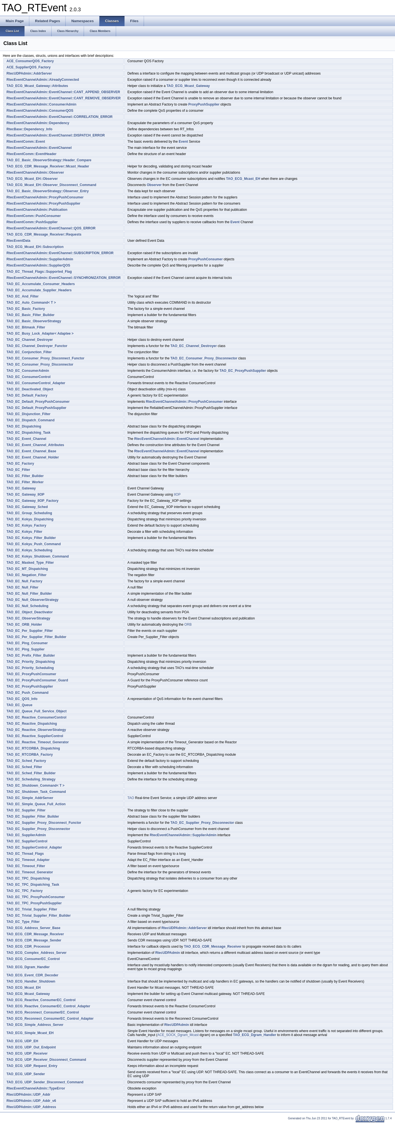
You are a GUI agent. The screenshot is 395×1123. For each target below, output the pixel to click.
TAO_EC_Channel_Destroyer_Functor (36, 346)
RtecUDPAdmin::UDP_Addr (28, 1095)
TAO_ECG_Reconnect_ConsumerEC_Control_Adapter (50, 1019)
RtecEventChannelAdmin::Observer (35, 173)
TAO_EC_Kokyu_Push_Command (33, 544)
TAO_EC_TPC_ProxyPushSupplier (34, 903)
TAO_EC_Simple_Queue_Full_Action (36, 804)
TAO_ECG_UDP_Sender (25, 1074)
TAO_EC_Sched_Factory (26, 761)
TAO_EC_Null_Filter (22, 587)
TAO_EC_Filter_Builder (25, 476)
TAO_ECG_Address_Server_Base (33, 928)
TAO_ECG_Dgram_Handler (28, 967)
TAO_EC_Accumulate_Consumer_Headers (40, 284)
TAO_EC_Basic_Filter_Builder (30, 315)
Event (183, 142)
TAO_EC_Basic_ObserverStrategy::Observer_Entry (47, 191)
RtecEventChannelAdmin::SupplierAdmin (39, 259)
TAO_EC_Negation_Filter (26, 575)
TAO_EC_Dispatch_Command (30, 420)
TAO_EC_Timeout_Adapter (28, 860)
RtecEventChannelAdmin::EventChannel (39, 148)
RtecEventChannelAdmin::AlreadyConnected (42, 80)
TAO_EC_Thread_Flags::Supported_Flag (39, 272)
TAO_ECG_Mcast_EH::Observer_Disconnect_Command (51, 185)
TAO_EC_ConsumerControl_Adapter (35, 383)
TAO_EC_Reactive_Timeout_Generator (37, 742)
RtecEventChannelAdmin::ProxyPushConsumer (44, 197)
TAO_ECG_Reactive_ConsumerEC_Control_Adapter (48, 1006)
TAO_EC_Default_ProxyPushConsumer (38, 402)
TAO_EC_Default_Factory (26, 395)
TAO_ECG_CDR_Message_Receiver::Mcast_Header (47, 166)
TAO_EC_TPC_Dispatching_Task (32, 885)
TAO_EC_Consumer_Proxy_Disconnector (203, 358)
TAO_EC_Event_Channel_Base (31, 451)
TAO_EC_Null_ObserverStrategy (32, 600)
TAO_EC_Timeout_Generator (29, 872)
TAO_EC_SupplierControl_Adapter (34, 847)
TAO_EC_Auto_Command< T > (31, 303)
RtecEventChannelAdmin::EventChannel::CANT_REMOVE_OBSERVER (63, 98)
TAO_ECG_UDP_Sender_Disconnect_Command (44, 1082)
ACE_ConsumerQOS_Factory (30, 61)
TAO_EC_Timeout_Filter (25, 866)
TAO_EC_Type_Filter (23, 922)
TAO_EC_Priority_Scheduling (30, 668)
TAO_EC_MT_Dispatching (27, 569)
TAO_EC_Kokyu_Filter (24, 532)
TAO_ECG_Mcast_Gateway (188, 86)
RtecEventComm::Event (25, 142)
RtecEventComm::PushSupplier (31, 222)
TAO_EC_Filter (18, 470)
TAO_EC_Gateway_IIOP (25, 494)
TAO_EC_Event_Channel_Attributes (35, 445)
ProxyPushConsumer (205, 259)
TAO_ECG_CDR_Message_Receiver (35, 934)
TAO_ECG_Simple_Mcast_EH (30, 1033)
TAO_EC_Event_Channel (26, 439)
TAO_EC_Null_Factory (24, 581)
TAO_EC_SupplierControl (26, 841)
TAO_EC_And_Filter (22, 296)
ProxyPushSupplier (203, 104)
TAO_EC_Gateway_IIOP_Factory (32, 501)
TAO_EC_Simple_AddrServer (29, 798)
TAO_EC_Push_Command (27, 693)
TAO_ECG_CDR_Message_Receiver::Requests (43, 234)
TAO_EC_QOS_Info (21, 699)
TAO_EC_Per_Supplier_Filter (29, 631)
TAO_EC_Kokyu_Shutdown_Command (37, 556)
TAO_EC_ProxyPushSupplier (242, 371)
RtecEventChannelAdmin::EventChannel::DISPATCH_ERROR (55, 135)
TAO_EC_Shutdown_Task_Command (36, 792)
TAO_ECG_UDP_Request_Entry (31, 1066)
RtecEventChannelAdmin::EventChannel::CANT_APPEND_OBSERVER (63, 92)
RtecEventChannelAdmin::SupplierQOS (38, 265)
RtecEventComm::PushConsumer (33, 216)
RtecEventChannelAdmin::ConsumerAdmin (41, 104)
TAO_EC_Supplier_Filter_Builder (32, 816)
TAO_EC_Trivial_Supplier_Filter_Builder (38, 916)
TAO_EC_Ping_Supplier (25, 649)
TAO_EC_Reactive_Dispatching (31, 724)
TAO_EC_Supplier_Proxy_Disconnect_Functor (43, 823)
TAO (130, 798)
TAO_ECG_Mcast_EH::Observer (32, 179)
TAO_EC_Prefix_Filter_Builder (30, 655)
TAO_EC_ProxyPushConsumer (31, 674)
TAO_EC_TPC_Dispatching (28, 878)
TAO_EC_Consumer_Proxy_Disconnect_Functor (45, 358)
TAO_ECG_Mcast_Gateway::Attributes (37, 86)
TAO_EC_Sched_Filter (24, 767)
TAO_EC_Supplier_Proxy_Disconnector (202, 823)
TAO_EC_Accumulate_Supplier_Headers (39, 290)
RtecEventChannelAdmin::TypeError (35, 1088)
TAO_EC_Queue (19, 705)
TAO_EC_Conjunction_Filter (29, 352)
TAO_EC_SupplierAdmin (26, 835)
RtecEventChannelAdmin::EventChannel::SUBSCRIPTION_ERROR (60, 253)
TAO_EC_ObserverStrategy (28, 618)
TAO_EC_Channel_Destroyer (29, 340)
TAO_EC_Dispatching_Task (28, 433)
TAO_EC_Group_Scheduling (29, 513)
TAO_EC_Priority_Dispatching (30, 662)
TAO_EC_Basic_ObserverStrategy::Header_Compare (48, 160)
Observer (154, 185)
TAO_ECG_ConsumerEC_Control (33, 959)
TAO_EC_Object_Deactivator (29, 612)
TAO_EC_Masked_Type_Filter (30, 563)
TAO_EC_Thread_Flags (25, 854)
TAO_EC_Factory (20, 464)
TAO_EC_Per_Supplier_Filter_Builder (36, 637)
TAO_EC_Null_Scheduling (27, 606)
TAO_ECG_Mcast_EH (243, 179)
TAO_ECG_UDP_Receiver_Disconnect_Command (46, 1060)
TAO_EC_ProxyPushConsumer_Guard (37, 680)
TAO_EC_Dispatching (23, 426)
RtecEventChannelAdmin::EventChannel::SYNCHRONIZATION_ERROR (63, 278)
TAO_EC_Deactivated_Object (29, 389)
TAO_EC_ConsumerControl (28, 377)
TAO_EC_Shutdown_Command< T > (35, 786)
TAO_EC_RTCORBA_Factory (29, 755)
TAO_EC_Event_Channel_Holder (32, 457)
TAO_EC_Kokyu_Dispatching (29, 519)
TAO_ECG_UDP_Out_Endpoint (31, 1047)
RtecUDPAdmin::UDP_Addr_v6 (31, 1101)
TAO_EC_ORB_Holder (24, 625)
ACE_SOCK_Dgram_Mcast (178, 1035)
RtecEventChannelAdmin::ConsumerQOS (39, 111)
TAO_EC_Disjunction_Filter (28, 414)
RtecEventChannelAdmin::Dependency (37, 123)
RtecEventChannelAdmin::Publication (36, 210)
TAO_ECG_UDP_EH (22, 1041)
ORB (188, 625)
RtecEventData (18, 241)
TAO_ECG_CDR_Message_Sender (33, 940)
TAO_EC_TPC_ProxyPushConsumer (35, 897)
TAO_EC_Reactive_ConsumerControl (36, 717)
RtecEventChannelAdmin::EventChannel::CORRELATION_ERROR (59, 117)
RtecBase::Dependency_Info (29, 129)
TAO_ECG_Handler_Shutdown (30, 981)
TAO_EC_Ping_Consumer (27, 643)
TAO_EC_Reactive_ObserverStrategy (36, 730)
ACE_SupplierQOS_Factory (28, 67)
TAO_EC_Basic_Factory (25, 309)
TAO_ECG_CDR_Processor (28, 946)
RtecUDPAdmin (167, 953)
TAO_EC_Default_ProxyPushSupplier (36, 408)
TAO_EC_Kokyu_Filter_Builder (31, 538)
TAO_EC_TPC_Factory (24, 891)
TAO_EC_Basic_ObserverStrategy (33, 321)
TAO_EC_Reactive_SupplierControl (34, 736)
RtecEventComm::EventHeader (31, 154)
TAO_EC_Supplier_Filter (25, 810)
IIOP (177, 494)
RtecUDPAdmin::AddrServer (29, 73)
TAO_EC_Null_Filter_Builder (29, 594)
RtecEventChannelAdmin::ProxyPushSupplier (43, 203)
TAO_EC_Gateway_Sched (27, 507)
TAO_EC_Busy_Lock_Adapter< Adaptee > (40, 333)
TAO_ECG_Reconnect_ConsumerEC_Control (42, 1012)
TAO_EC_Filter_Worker (25, 482)
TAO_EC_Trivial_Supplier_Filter (31, 909)
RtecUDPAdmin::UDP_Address (31, 1107)
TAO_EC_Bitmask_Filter (25, 327)
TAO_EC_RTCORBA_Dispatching (33, 748)
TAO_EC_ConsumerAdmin (27, 371)
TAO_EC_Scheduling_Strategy (31, 779)
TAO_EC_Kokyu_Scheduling (29, 550)
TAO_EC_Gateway (21, 488)
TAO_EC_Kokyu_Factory (26, 525)
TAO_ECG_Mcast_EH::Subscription (34, 247)
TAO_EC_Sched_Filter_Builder (31, 773)
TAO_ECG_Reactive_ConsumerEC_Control (41, 1000)
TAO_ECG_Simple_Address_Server (34, 1025)
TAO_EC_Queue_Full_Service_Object (36, 711)
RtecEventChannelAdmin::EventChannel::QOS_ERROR (51, 228)
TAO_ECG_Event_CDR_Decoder (32, 975)
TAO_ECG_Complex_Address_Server (36, 953)
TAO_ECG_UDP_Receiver (27, 1053)
